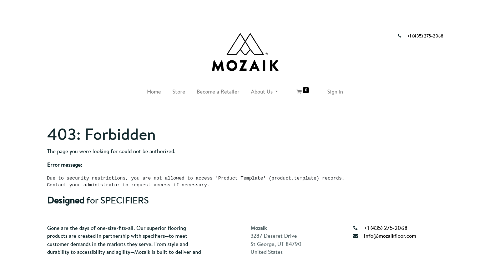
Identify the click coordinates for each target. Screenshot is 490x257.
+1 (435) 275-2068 (425, 36)
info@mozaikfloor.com (390, 236)
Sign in (335, 91)
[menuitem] (154, 92)
